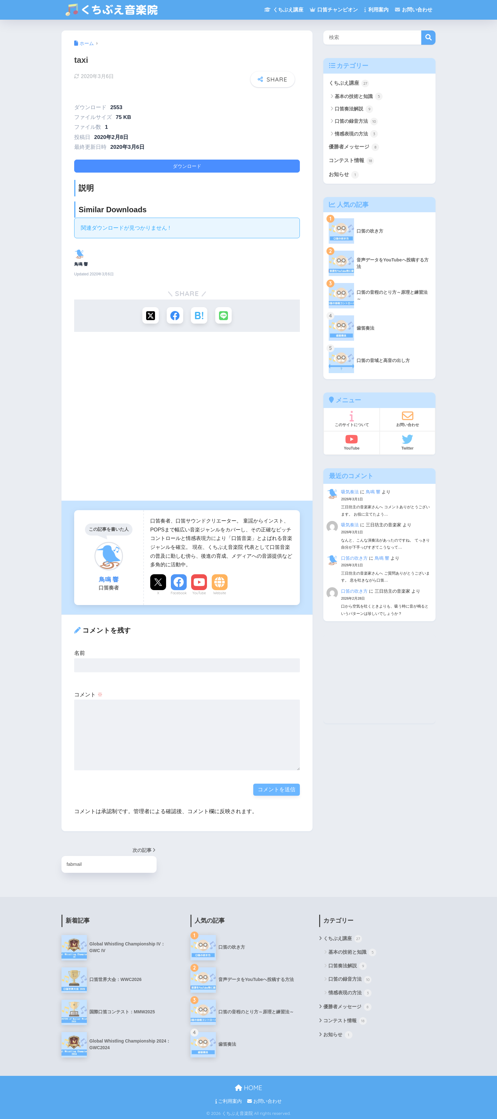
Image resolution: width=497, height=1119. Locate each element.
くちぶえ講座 (283, 9)
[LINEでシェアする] (225, 313)
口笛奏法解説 (355, 109)
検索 (428, 37)
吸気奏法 (350, 493)
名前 (79, 652)
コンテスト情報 (353, 162)
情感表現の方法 (357, 134)
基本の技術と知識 (360, 97)
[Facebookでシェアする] (174, 313)
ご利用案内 (228, 1100)
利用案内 (376, 9)
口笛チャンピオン (334, 9)
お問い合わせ (413, 9)
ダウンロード (187, 164)
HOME (248, 1087)
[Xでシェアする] (149, 313)
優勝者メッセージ (355, 147)
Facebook (178, 591)
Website (219, 591)
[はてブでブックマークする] (199, 313)
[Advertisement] (187, 418)
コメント (88, 693)
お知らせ (344, 176)
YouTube (199, 591)
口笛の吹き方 (354, 559)
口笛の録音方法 (357, 122)
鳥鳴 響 (373, 493)
